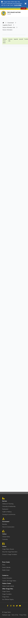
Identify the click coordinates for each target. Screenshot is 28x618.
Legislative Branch (7, 25)
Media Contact (6, 570)
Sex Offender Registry (8, 599)
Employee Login (6, 615)
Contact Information (7, 578)
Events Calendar (6, 567)
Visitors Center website (8, 586)
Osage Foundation (7, 594)
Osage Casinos (6, 591)
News (3, 565)
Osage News (5, 597)
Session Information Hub (9, 27)
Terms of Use (15, 615)
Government (10, 23)
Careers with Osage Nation (9, 581)
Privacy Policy (22, 615)
